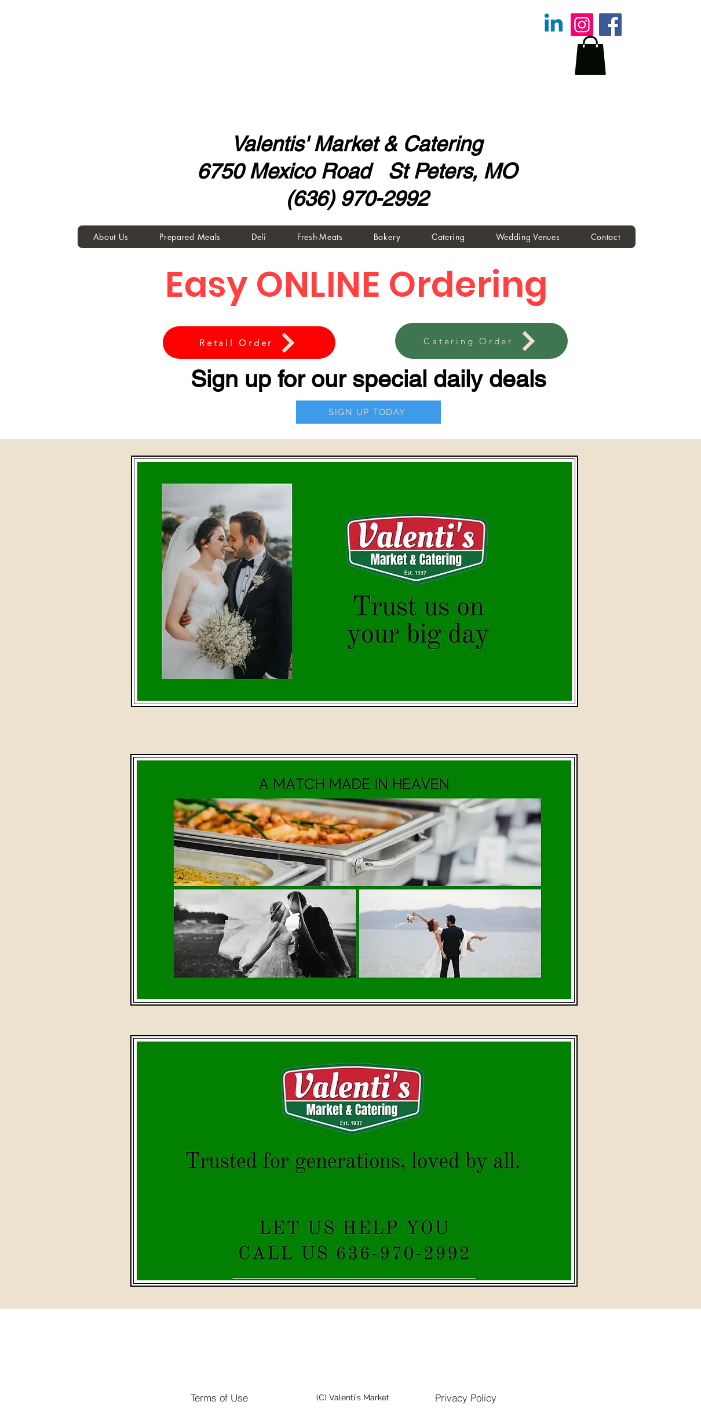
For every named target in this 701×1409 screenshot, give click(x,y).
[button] (590, 55)
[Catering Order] (481, 341)
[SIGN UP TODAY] (368, 412)
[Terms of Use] (219, 1397)
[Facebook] (610, 24)
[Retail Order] (249, 342)
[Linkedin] (553, 24)
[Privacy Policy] (466, 1397)
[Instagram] (582, 24)
